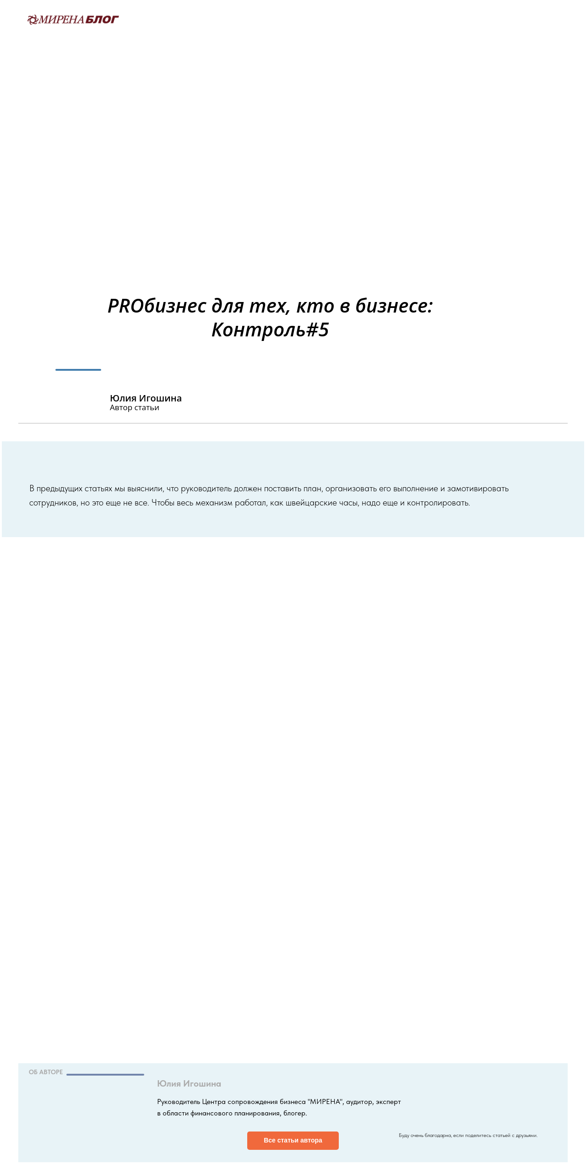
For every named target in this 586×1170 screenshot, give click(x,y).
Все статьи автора (293, 1140)
